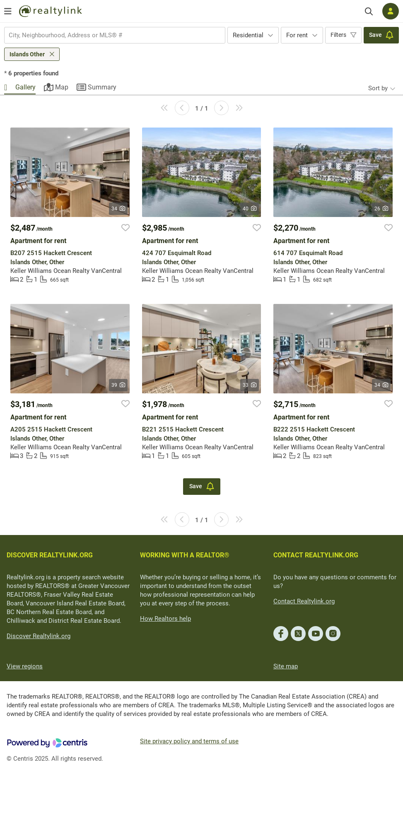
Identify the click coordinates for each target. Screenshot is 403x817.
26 (381, 209)
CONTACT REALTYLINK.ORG (315, 555)
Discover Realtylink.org (38, 636)
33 (249, 385)
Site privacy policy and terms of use (189, 741)
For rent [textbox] (297, 35)
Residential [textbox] (248, 35)
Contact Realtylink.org (304, 601)
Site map (285, 666)
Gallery (25, 87)
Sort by (378, 88)
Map (61, 87)
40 (249, 209)
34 (118, 209)
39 (118, 385)
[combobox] (114, 35)
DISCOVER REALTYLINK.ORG (50, 555)
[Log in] (390, 11)
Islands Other (27, 54)
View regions (25, 666)
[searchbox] (109, 35)
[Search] (369, 11)
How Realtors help (165, 618)
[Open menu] (8, 11)
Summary (102, 87)
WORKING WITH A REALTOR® (184, 555)
